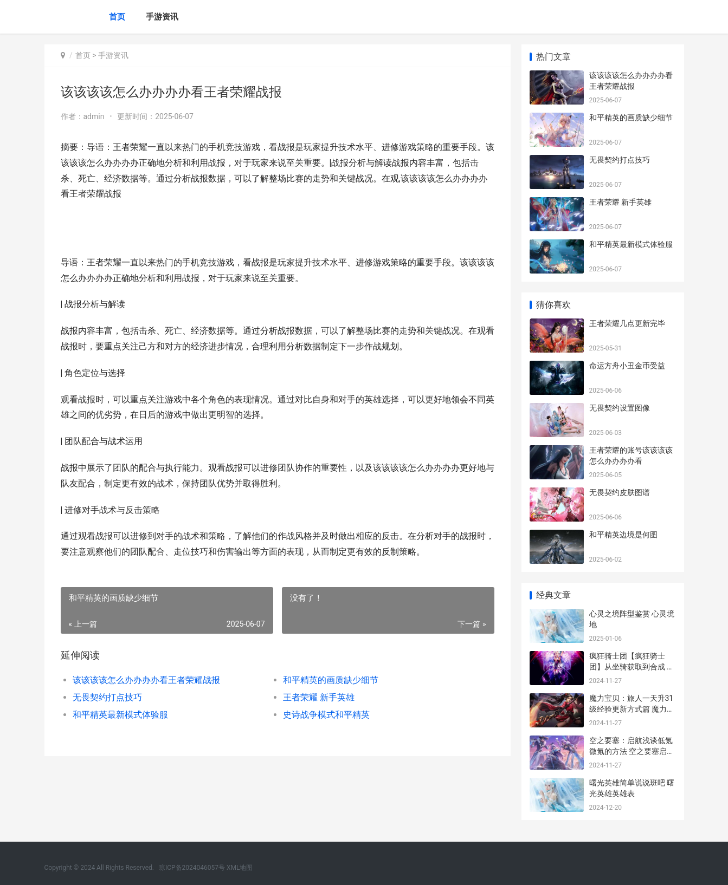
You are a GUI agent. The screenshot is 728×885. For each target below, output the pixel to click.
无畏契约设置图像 (619, 408)
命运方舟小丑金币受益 (627, 365)
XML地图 (240, 867)
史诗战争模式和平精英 (326, 715)
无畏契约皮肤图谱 (619, 492)
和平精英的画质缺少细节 (330, 680)
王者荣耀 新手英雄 (319, 697)
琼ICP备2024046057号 (192, 867)
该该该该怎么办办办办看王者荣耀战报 (146, 680)
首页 (117, 17)
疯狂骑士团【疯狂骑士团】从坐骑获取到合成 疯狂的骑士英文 (631, 666)
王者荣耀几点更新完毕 (627, 323)
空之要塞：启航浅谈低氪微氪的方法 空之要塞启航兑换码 (631, 751)
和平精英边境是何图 (623, 534)
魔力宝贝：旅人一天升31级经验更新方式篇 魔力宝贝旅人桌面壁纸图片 (631, 709)
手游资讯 (162, 17)
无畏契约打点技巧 (107, 697)
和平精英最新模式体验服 (120, 715)
